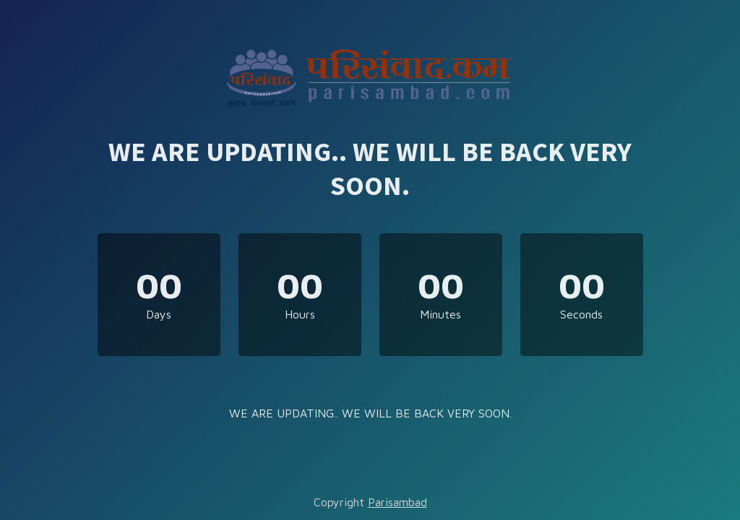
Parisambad (397, 501)
